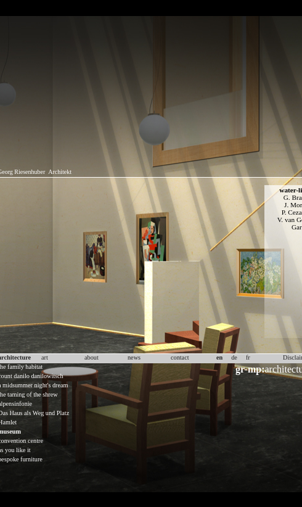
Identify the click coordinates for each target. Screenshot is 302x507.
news (134, 357)
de (234, 357)
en (219, 357)
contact (180, 357)
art (44, 357)
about (91, 357)
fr (248, 357)
